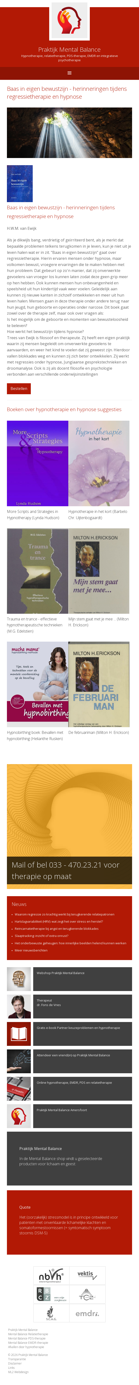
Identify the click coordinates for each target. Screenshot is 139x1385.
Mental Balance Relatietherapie (28, 1334)
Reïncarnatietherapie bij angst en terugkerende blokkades (57, 928)
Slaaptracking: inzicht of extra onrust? (41, 936)
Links (11, 1368)
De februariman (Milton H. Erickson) (99, 688)
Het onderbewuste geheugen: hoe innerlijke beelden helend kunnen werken (70, 943)
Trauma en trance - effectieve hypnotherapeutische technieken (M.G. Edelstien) (37, 581)
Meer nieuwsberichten (31, 950)
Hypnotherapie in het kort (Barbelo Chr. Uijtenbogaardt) (99, 470)
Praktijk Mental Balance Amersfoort (47, 1116)
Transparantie (17, 1359)
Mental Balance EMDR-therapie (28, 1343)
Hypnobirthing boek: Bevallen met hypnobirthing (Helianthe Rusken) (37, 691)
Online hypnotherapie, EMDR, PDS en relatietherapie (59, 1089)
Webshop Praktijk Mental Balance (46, 979)
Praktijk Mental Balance (23, 1330)
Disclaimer (15, 1363)
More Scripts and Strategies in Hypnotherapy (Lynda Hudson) (37, 470)
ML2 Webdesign (18, 1372)
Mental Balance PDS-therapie (27, 1338)
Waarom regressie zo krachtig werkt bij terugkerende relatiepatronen (64, 914)
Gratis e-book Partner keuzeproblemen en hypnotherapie (63, 1034)
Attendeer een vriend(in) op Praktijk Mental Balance (58, 1061)
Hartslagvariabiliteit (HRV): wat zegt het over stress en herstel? (59, 921)
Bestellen (19, 388)
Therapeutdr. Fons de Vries (34, 1006)
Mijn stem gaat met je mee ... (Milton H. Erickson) (99, 578)
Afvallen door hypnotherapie (26, 1347)
